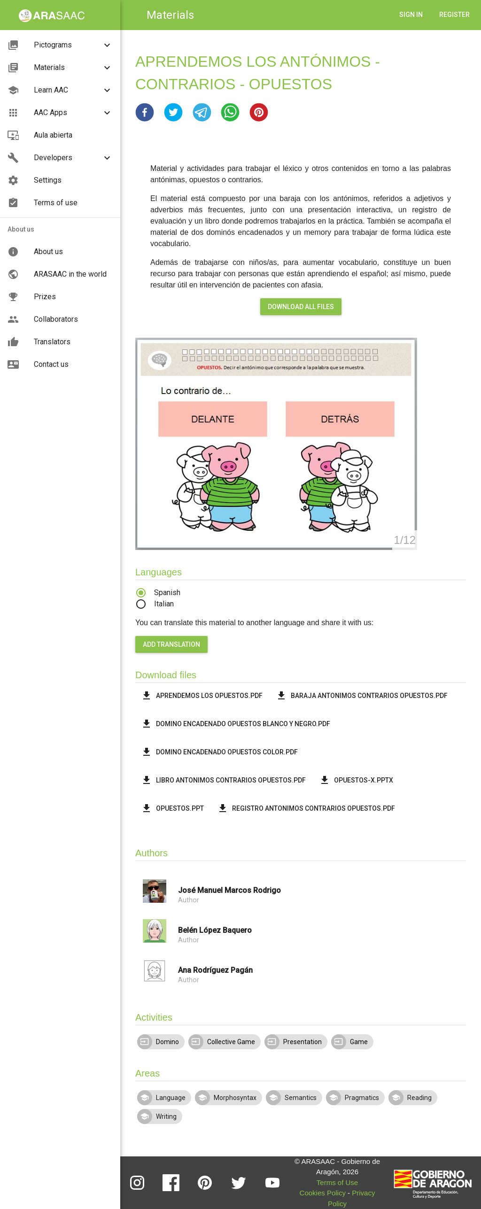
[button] (144, 112)
